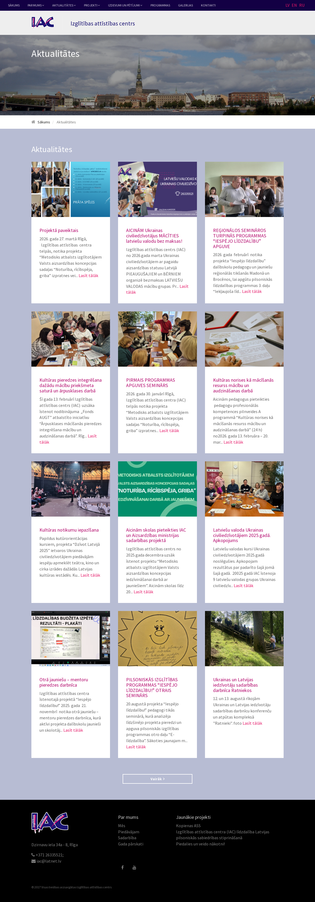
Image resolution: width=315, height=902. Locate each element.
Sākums (14, 5)
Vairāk (157, 778)
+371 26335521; (50, 854)
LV (287, 5)
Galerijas (185, 5)
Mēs (121, 825)
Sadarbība (127, 837)
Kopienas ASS (188, 825)
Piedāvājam (128, 831)
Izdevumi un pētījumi (125, 5)
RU (302, 5)
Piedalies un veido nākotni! (200, 843)
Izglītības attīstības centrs (94, 887)
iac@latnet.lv (48, 861)
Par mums (36, 5)
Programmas (160, 5)
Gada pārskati (130, 843)
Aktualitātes (64, 5)
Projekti (92, 5)
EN (294, 5)
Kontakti (208, 5)
